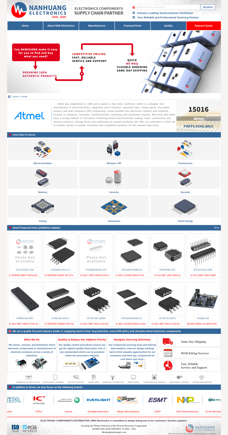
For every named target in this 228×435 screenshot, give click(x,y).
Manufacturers (96, 25)
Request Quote (204, 25)
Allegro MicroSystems (130, 411)
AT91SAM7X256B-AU (131, 270)
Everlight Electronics (100, 411)
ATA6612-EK (203, 318)
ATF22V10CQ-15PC (203, 270)
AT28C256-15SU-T (60, 318)
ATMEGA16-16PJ (25, 318)
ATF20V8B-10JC (167, 270)
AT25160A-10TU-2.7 (60, 270)
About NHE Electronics (61, 25)
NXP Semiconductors (189, 411)
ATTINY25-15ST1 (167, 318)
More (216, 228)
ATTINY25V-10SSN (96, 318)
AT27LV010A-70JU (25, 270)
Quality (168, 25)
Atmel (24, 96)
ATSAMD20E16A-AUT (96, 270)
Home (25, 25)
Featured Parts (132, 25)
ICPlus (40, 411)
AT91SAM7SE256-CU (131, 318)
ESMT (159, 411)
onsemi (70, 411)
